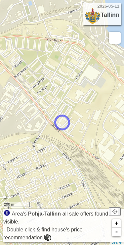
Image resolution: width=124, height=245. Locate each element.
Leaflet (116, 242)
